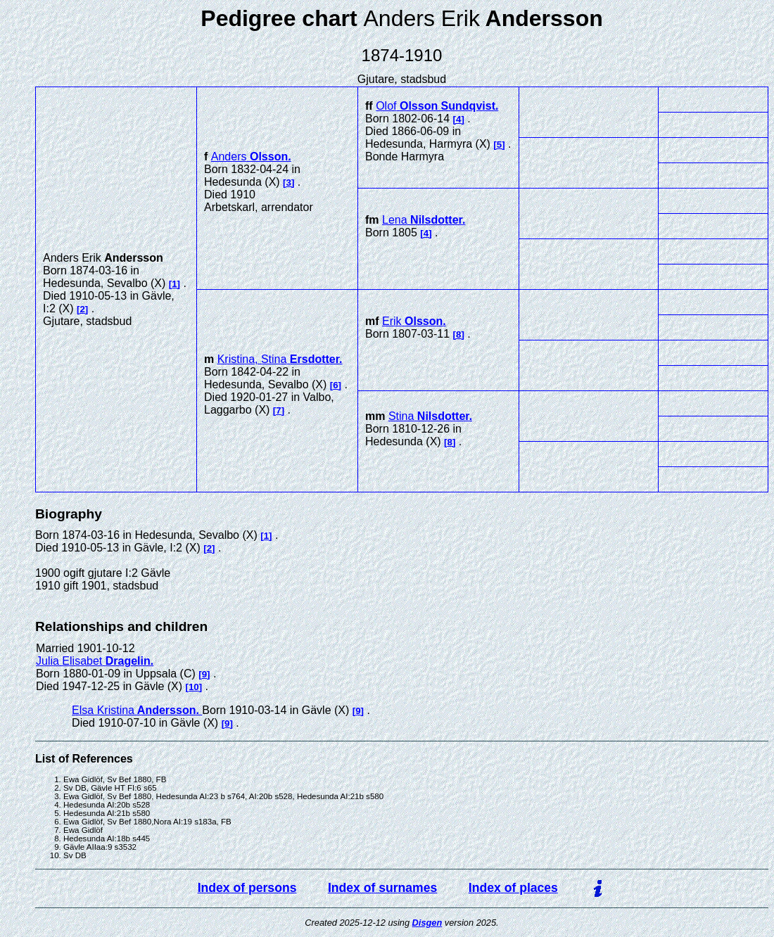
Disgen (427, 922)
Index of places (513, 888)
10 (194, 687)
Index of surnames (382, 888)
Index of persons (247, 888)
